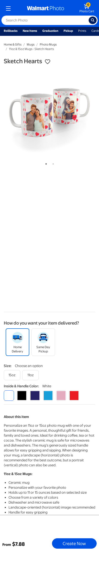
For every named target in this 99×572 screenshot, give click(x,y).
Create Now (74, 543)
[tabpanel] (49, 113)
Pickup (68, 31)
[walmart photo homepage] (46, 8)
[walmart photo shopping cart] (86, 8)
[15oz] (12, 375)
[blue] (35, 395)
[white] (9, 395)
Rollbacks (10, 31)
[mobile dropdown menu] (8, 8)
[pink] (61, 395)
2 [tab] (52, 163)
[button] (47, 62)
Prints (82, 31)
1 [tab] (45, 163)
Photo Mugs (48, 44)
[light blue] (48, 395)
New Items (30, 31)
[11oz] (30, 375)
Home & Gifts (13, 44)
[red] (74, 395)
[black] (22, 395)
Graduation (50, 31)
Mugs (30, 44)
